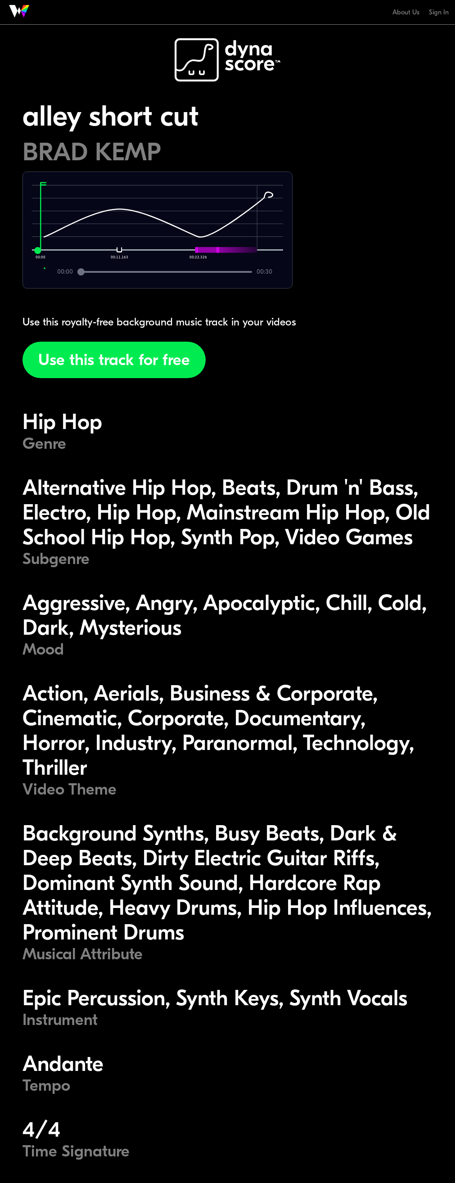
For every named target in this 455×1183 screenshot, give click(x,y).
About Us (405, 12)
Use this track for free (114, 360)
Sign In (439, 12)
